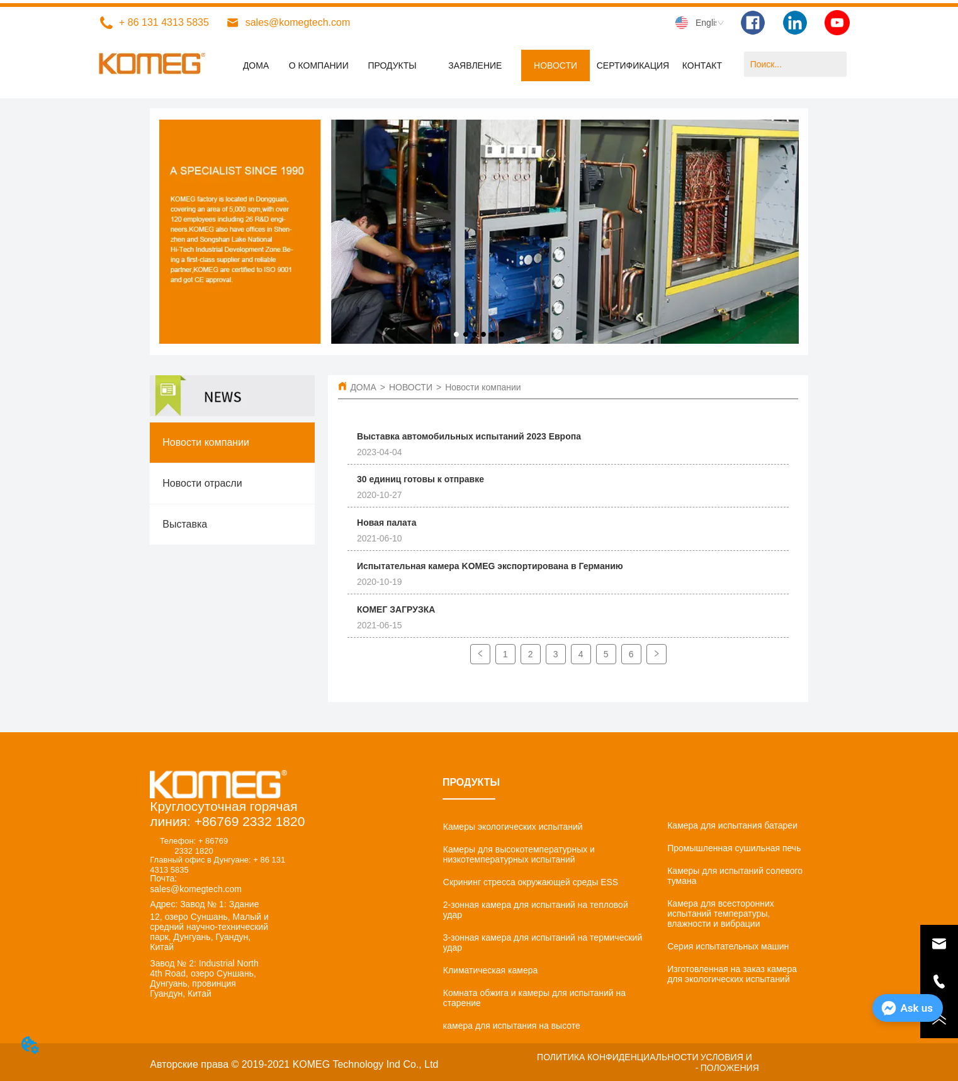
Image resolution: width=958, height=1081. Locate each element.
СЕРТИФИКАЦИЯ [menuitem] (633, 65)
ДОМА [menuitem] (256, 65)
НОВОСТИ (410, 387)
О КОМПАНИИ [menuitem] (319, 65)
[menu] (479, 65)
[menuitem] (392, 65)
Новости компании (483, 387)
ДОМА (363, 387)
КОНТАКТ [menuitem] (702, 65)
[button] (392, 65)
